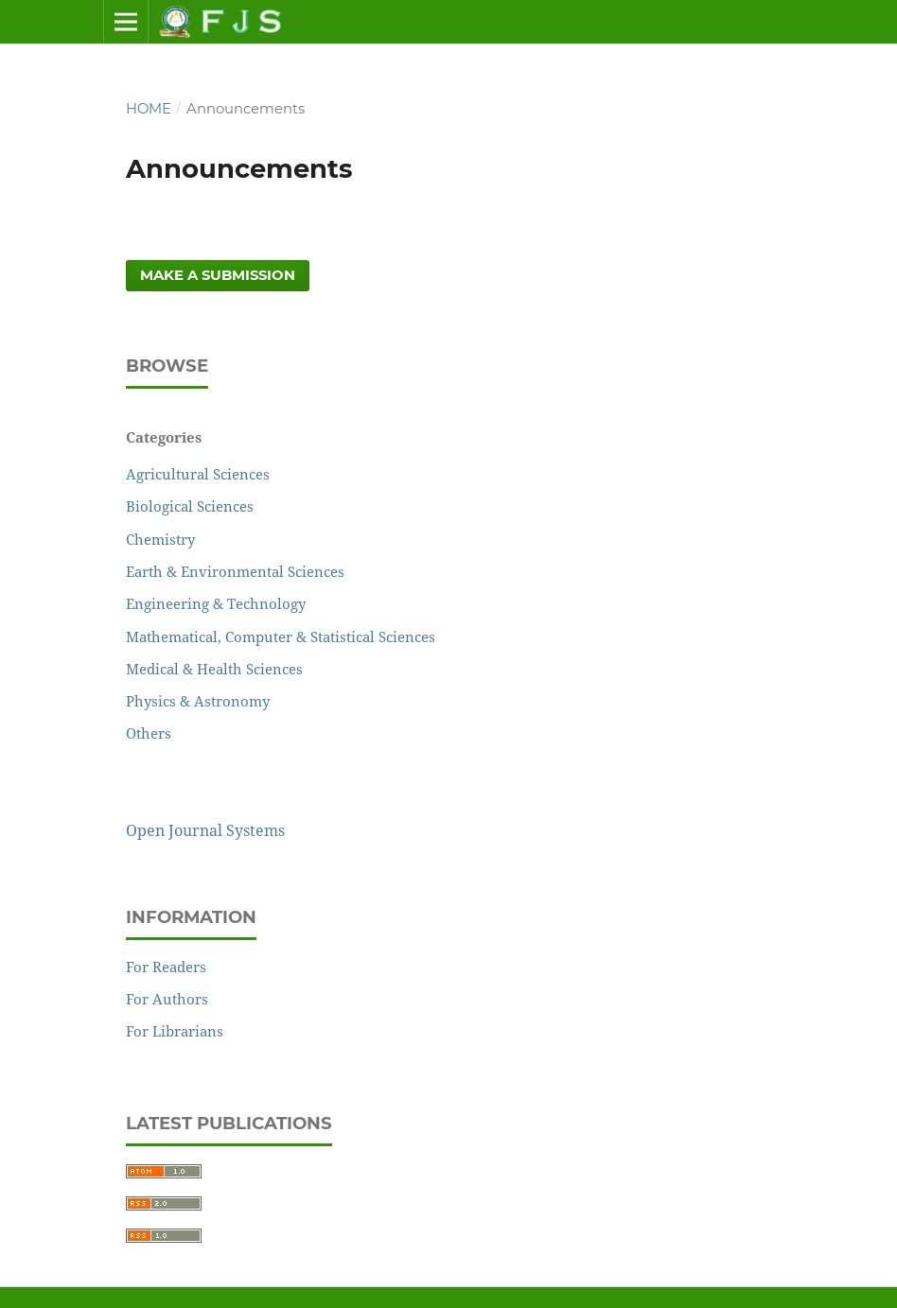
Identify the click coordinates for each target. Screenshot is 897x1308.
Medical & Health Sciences (214, 668)
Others (148, 733)
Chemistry (160, 539)
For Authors (167, 998)
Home (148, 108)
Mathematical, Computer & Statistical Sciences (280, 636)
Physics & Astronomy (198, 700)
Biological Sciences (190, 506)
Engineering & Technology (216, 603)
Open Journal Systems (205, 830)
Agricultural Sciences (198, 473)
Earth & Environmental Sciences (235, 571)
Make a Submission (217, 275)
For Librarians (174, 1030)
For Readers (166, 966)
